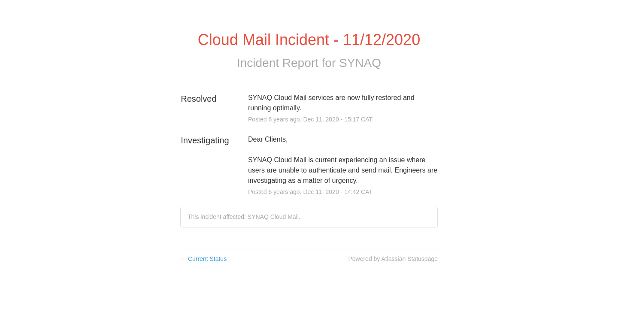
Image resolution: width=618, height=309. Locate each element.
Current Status (203, 258)
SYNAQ (360, 63)
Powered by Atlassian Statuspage (393, 258)
